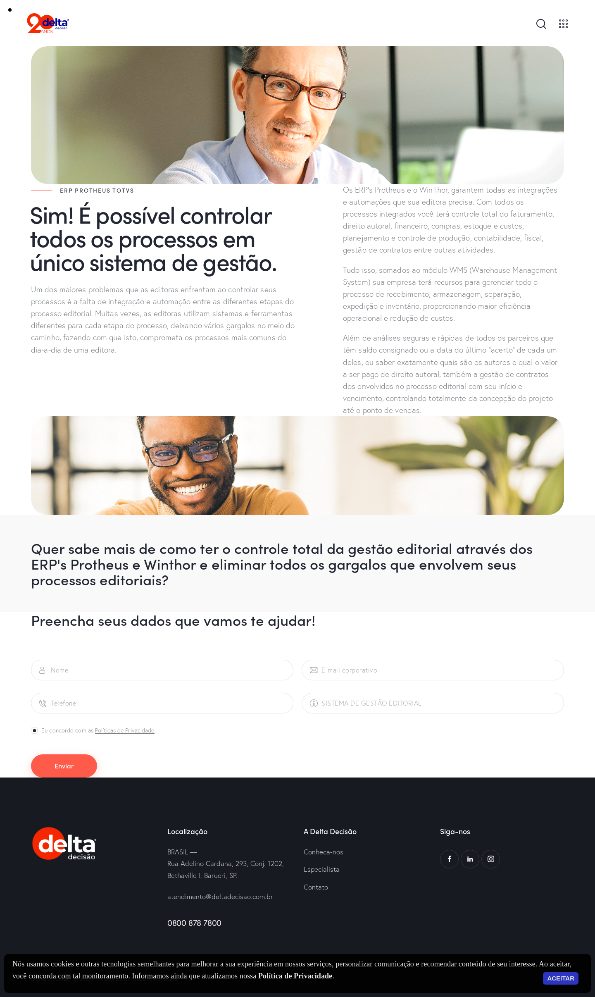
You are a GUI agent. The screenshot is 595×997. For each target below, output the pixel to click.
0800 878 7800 (194, 922)
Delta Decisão (51, 978)
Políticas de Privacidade (124, 730)
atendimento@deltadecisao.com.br (220, 896)
